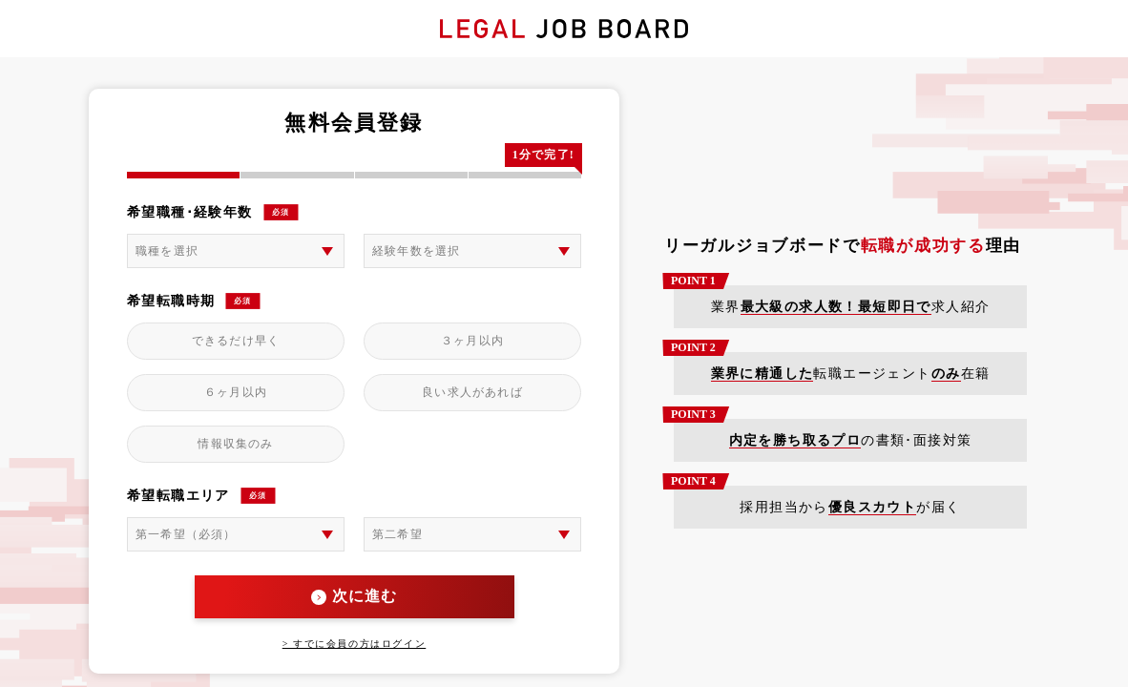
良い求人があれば (472, 392)
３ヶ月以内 (472, 340)
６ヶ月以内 (235, 392)
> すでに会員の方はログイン (354, 643)
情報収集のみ (235, 443)
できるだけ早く (236, 340)
